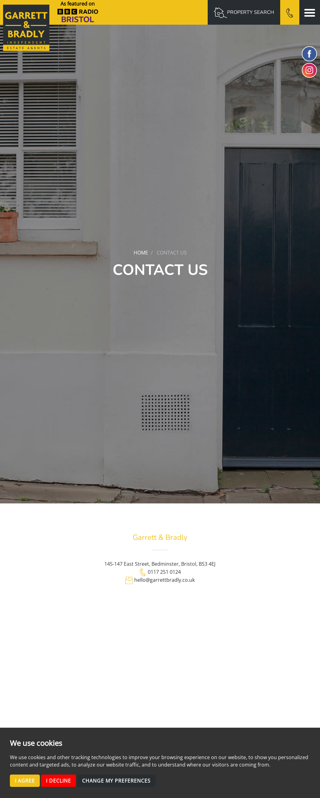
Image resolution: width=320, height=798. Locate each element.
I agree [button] (25, 780)
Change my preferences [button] (116, 780)
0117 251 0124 (164, 572)
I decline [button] (58, 780)
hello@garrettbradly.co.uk (164, 580)
